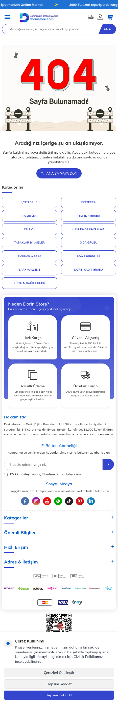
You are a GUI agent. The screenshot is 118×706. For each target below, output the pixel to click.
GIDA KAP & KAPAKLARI (89, 229)
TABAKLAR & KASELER (29, 242)
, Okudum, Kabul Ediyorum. (43, 474)
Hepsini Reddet (59, 684)
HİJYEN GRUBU (29, 202)
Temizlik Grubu (88, 215)
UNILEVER (29, 229)
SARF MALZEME (29, 269)
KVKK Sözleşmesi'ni (25, 474)
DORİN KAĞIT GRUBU (88, 269)
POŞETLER (29, 215)
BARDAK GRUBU (29, 256)
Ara (107, 29)
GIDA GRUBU (88, 242)
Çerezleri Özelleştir (59, 672)
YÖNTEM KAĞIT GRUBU (29, 283)
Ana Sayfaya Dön (59, 173)
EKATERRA (88, 202)
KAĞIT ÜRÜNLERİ (88, 256)
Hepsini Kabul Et (59, 695)
